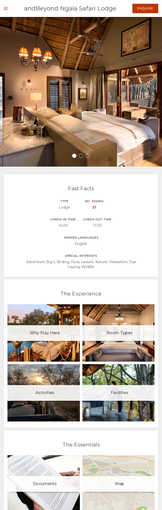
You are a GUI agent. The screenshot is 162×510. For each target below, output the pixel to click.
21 (94, 207)
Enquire (145, 8)
